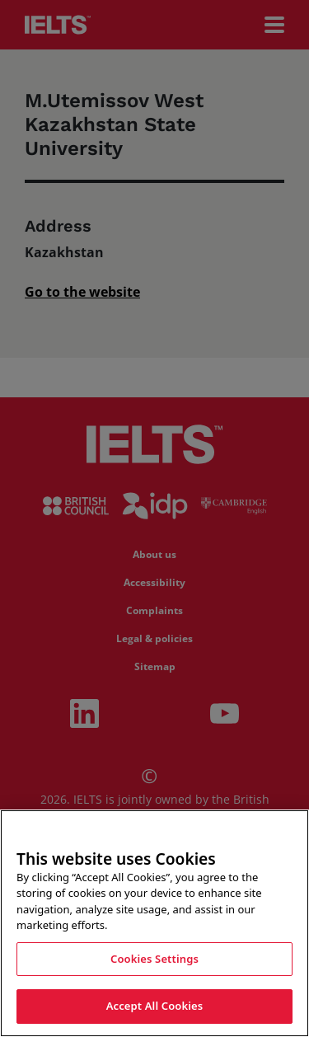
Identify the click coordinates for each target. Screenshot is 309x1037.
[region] (154, 923)
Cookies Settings (154, 958)
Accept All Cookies (155, 1005)
